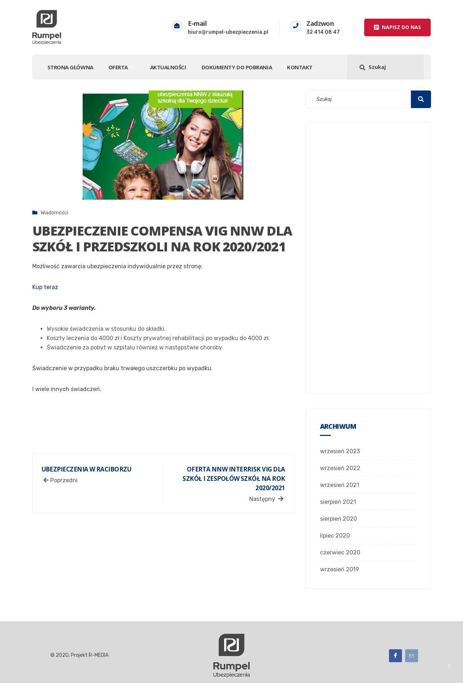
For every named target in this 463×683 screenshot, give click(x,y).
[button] (397, 27)
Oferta (121, 67)
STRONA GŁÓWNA (70, 67)
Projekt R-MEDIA (90, 655)
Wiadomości (54, 213)
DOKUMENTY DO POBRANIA (237, 67)
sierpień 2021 (338, 501)
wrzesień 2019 (339, 569)
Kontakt (299, 67)
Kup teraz (45, 287)
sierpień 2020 (338, 518)
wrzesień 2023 (340, 451)
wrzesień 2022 (340, 468)
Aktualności (168, 67)
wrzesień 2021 (339, 485)
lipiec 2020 (335, 535)
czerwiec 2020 (340, 552)
